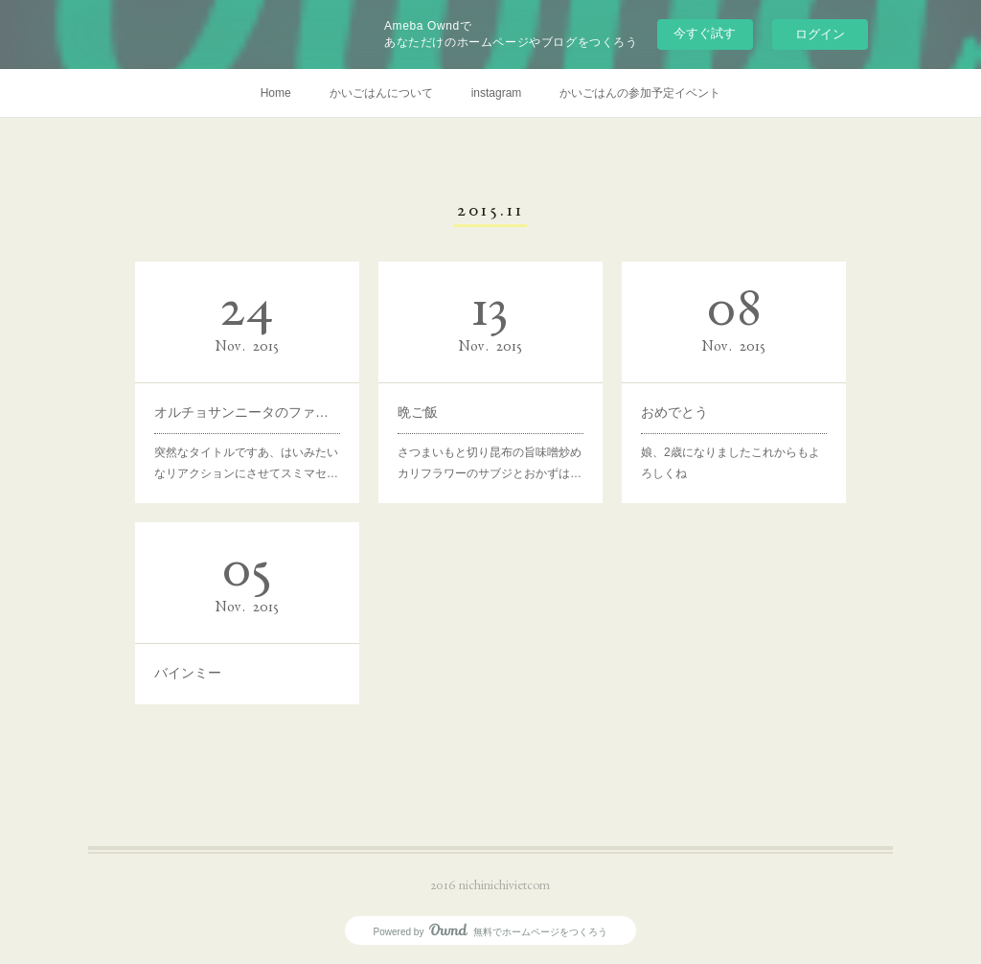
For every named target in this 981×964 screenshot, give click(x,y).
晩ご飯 (420, 411)
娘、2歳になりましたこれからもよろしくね (731, 460)
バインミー (189, 670)
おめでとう (676, 411)
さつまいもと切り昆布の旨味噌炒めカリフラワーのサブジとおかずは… (490, 460)
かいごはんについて (381, 93)
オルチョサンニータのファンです (247, 411)
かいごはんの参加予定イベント (639, 93)
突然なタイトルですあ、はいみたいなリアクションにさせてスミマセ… (246, 460)
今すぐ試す (704, 33)
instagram (496, 93)
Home (276, 93)
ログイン (820, 34)
